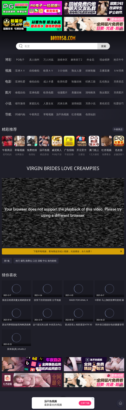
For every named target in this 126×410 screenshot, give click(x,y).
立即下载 (85, 403)
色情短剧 (90, 114)
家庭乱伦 (34, 103)
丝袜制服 (90, 70)
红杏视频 (77, 114)
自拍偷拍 (34, 70)
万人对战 (48, 59)
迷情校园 (77, 103)
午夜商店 (34, 114)
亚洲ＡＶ (20, 70)
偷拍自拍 (34, 81)
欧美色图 (48, 92)
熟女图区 (105, 92)
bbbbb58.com (62, 38)
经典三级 (90, 81)
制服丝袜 (77, 81)
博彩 (8, 59)
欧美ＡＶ (48, 70)
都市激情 (20, 103)
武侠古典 (62, 103)
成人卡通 (48, 81)
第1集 (7, 260)
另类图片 (119, 92)
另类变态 (119, 81)
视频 (8, 70)
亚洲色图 (34, 92)
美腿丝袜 (77, 92)
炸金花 (90, 59)
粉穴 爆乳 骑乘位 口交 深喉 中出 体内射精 (36, 260)
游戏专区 (62, 59)
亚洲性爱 (20, 81)
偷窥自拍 (20, 92)
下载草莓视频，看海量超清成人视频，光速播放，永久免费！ (77, 251)
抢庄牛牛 (119, 59)
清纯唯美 (90, 92)
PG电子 (20, 59)
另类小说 (90, 103)
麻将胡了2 (76, 59)
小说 (8, 103)
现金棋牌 (105, 59)
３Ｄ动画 (62, 70)
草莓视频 (48, 114)
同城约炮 (20, 114)
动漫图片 (62, 92)
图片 (8, 92)
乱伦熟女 (105, 81)
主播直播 (105, 70)
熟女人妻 (77, 70)
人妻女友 (48, 103)
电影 (8, 81)
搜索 (103, 46)
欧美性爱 (62, 81)
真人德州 (34, 59)
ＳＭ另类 (119, 70)
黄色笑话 (105, 103)
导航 (8, 114)
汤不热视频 (62, 114)
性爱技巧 (119, 103)
